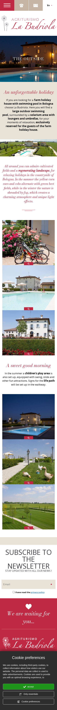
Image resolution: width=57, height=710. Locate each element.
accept (28, 686)
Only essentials (28, 694)
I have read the (30, 592)
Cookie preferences (28, 701)
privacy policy (38, 592)
